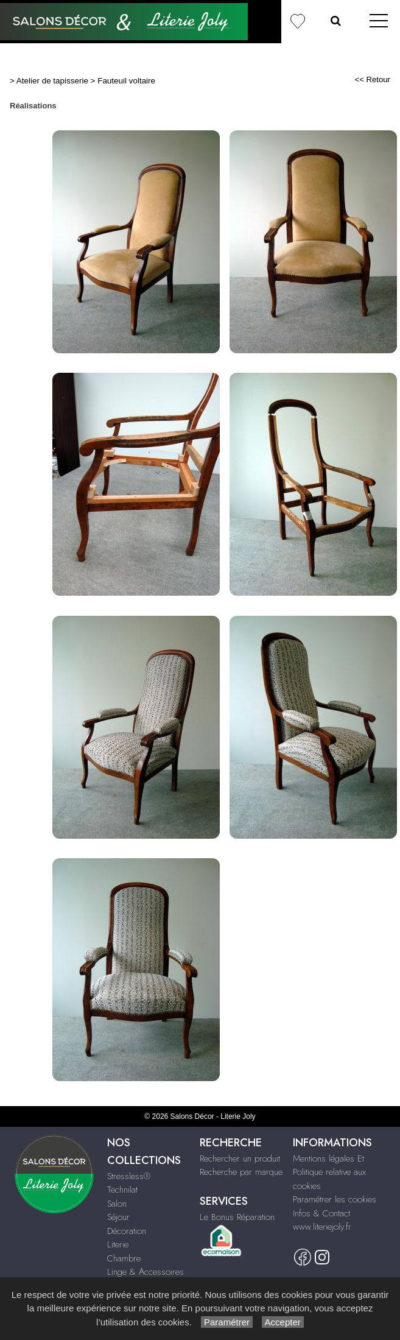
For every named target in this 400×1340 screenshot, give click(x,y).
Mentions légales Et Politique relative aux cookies (329, 1172)
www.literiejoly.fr (322, 1226)
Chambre (124, 1258)
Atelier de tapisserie (52, 80)
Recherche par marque (241, 1172)
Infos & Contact (321, 1213)
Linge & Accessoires (145, 1271)
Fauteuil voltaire (126, 80)
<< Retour (372, 79)
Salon (117, 1203)
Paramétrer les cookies (334, 1199)
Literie (117, 1244)
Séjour (118, 1217)
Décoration (126, 1231)
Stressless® (128, 1176)
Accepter (282, 1322)
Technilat (122, 1189)
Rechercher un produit (240, 1158)
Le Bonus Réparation (237, 1217)
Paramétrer (227, 1322)
